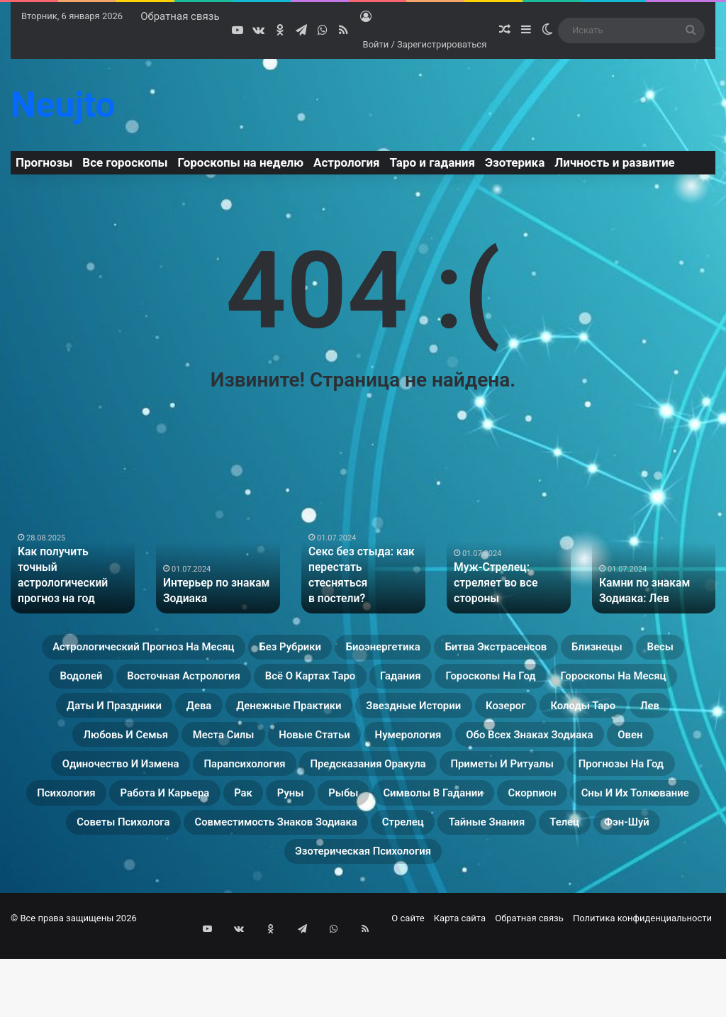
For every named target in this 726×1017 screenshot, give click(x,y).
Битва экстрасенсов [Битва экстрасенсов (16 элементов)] (619, 649)
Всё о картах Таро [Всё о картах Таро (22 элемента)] (534, 683)
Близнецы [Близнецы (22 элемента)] (82, 683)
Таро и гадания (432, 162)
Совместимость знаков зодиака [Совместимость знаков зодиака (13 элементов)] (484, 887)
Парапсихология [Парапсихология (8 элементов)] (116, 819)
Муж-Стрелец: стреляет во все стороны (491, 584)
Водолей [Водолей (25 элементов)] (236, 683)
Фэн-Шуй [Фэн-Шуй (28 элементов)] (357, 921)
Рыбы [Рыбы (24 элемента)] (421, 853)
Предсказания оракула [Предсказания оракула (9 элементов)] (276, 819)
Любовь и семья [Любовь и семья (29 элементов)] (511, 751)
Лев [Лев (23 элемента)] (413, 751)
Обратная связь (179, 16)
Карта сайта (460, 991)
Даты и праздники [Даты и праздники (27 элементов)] (407, 717)
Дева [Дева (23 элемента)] (516, 717)
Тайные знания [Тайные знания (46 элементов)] (179, 921)
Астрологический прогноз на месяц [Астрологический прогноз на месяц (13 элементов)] (160, 649)
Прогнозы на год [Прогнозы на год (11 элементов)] (607, 819)
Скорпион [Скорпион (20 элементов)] (665, 853)
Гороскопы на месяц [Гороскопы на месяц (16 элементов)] (244, 717)
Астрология (346, 162)
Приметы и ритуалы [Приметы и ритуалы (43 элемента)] (452, 819)
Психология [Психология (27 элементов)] (67, 853)
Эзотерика (514, 162)
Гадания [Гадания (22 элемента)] (651, 683)
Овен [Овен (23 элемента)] (491, 785)
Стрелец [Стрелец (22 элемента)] (650, 887)
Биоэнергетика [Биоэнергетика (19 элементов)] (473, 649)
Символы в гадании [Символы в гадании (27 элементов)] (536, 853)
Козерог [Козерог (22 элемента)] (230, 751)
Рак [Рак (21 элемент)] (296, 853)
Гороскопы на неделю (241, 162)
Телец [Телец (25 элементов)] (278, 921)
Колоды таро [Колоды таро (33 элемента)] (328, 751)
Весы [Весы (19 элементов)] (161, 683)
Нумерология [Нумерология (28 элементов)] (202, 785)
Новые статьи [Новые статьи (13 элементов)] (81, 785)
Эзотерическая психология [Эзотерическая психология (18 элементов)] (506, 921)
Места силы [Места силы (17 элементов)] (638, 751)
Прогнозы (44, 162)
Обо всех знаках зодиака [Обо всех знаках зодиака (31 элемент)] (360, 785)
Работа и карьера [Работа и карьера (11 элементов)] (195, 853)
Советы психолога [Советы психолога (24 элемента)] (284, 887)
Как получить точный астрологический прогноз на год (68, 584)
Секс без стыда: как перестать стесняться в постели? (359, 584)
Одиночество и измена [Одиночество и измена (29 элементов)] (614, 785)
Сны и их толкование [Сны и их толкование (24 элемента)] (120, 887)
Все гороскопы (124, 162)
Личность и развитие (614, 162)
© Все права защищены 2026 (74, 991)
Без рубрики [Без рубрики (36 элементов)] (352, 649)
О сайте (407, 991)
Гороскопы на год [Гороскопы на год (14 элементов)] (84, 717)
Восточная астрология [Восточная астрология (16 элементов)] (370, 683)
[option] (73, 558)
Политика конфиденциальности (642, 991)
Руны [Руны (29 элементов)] (355, 853)
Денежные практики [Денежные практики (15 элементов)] (632, 717)
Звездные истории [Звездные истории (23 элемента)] (110, 751)
